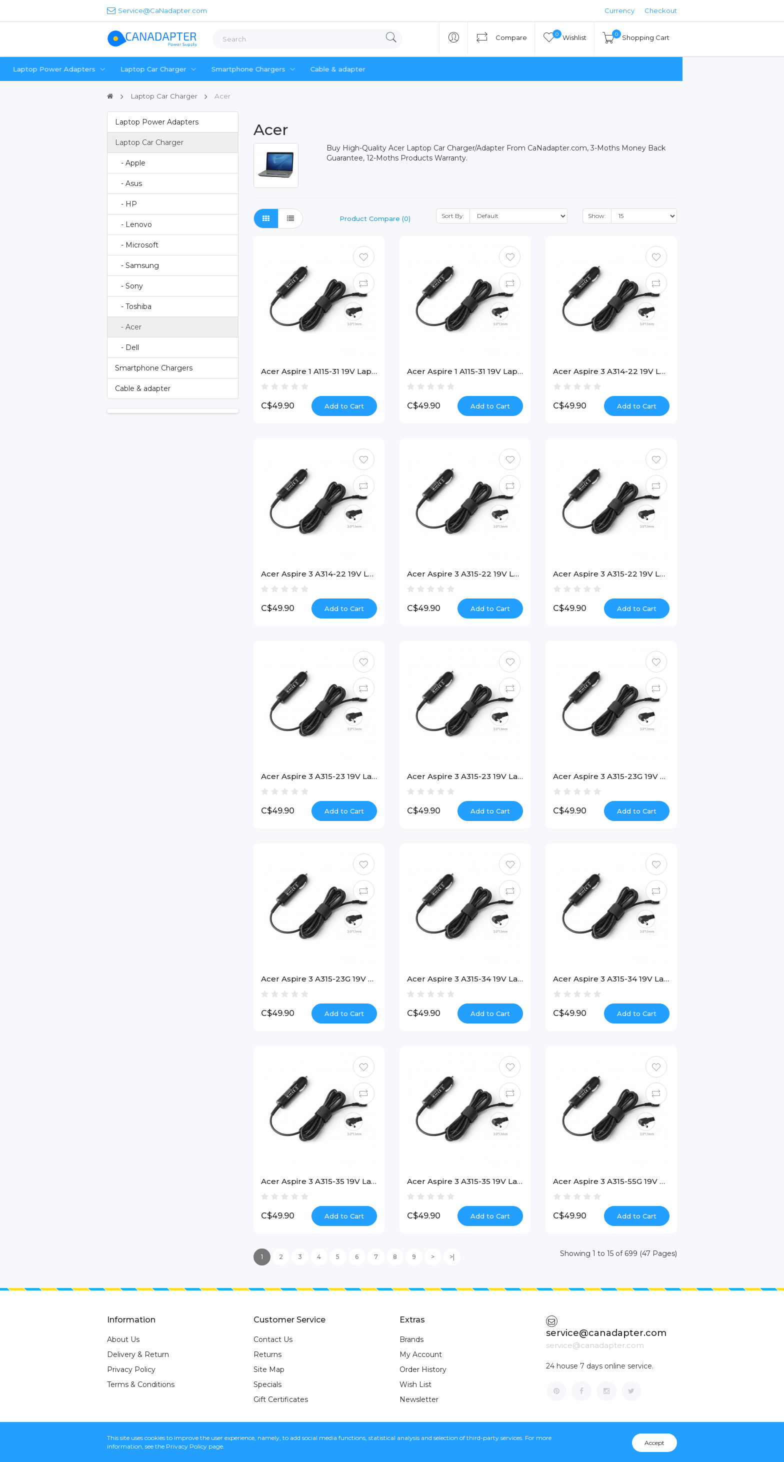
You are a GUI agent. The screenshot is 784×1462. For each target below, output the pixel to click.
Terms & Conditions (140, 1384)
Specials (268, 1384)
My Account (421, 1354)
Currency (619, 10)
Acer (224, 96)
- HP (126, 203)
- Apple (130, 162)
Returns (268, 1354)
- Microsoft (136, 244)
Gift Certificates (281, 1399)
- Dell (127, 347)
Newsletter (419, 1399)
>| (452, 1256)
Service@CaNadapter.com (157, 10)
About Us (123, 1339)
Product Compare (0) (375, 218)
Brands (412, 1339)
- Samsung (137, 265)
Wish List (416, 1384)
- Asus (128, 183)
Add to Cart (344, 406)
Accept (654, 1442)
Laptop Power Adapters (162, 69)
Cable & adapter (439, 69)
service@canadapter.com (606, 1327)
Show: (597, 215)
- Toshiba (133, 306)
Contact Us (273, 1339)
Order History (423, 1369)
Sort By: (453, 215)
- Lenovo (133, 224)
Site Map (269, 1369)
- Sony (129, 285)
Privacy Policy (131, 1369)
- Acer (128, 326)
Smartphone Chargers (356, 69)
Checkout (660, 10)
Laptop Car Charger (262, 69)
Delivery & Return (138, 1354)
